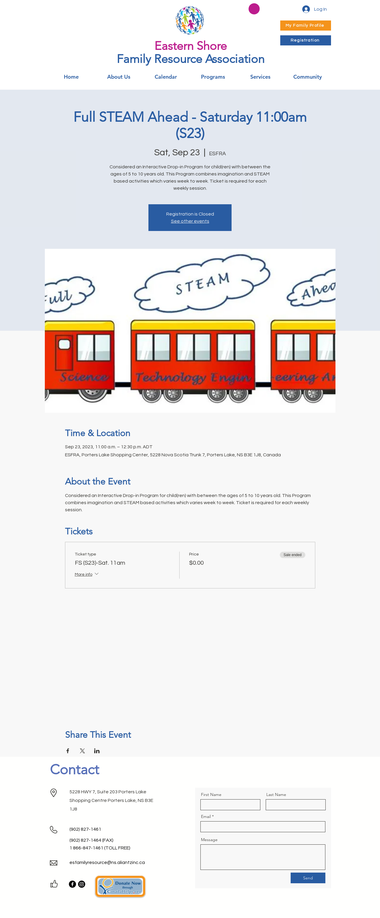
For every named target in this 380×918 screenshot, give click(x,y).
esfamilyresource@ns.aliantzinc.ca (107, 862)
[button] (254, 9)
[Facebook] (72, 884)
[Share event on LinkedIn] (97, 750)
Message (209, 840)
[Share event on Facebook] (68, 750)
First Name (211, 794)
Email (206, 816)
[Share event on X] (82, 750)
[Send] (308, 878)
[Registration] (305, 40)
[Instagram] (81, 884)
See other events (190, 221)
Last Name (276, 794)
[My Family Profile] (305, 25)
